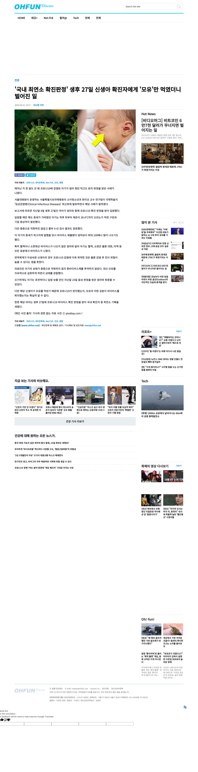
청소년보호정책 (117, 688)
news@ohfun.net (92, 325)
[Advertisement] (99, 51)
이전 (179, 222)
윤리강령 (105, 688)
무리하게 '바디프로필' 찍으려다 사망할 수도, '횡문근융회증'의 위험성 (45, 449)
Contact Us (95, 688)
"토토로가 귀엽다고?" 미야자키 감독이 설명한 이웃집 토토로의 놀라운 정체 (173, 657)
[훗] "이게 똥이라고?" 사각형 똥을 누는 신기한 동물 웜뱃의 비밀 (162, 368)
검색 (180, 6)
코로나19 (30, 182)
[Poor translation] (7, 720)
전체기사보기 (178, 691)
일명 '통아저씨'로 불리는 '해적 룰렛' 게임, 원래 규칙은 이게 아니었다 (151, 657)
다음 (182, 222)
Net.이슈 (49, 182)
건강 (17, 80)
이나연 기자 (38, 105)
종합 (61, 182)
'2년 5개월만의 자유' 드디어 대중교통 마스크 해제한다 (39, 455)
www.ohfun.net (30, 325)
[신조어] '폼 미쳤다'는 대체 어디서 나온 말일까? (161, 352)
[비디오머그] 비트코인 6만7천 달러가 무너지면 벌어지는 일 (162, 125)
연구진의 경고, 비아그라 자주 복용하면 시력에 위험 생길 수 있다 (43, 461)
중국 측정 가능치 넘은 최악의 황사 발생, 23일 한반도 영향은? (42, 442)
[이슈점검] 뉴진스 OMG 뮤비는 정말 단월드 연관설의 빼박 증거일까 (161, 360)
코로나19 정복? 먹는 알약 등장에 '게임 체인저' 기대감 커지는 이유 (44, 467)
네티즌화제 (39, 182)
